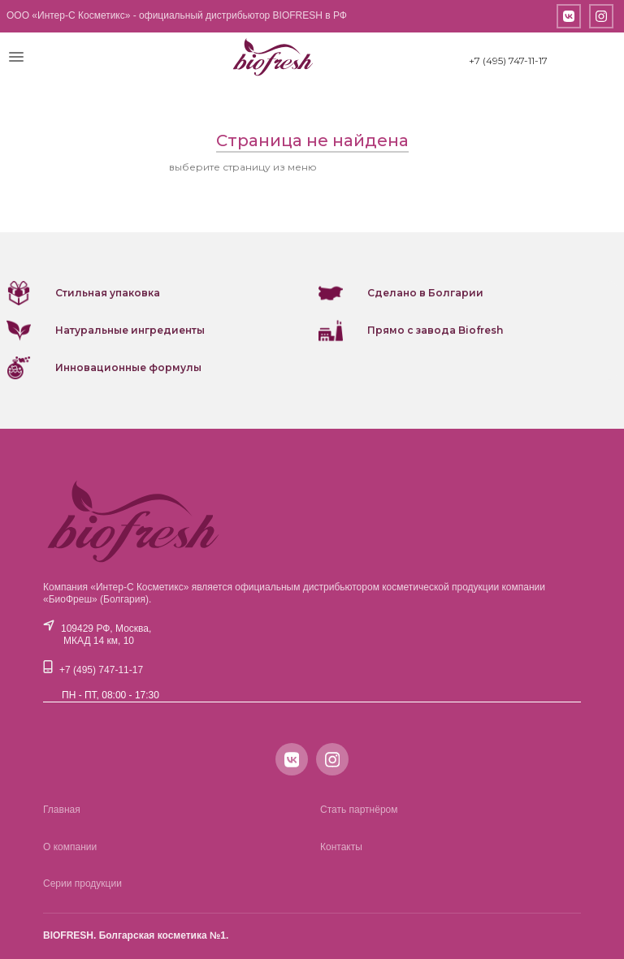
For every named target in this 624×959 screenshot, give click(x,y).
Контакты (341, 847)
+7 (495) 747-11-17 (508, 60)
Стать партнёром (359, 809)
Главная (61, 809)
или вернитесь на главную (387, 167)
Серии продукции (82, 883)
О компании (70, 847)
